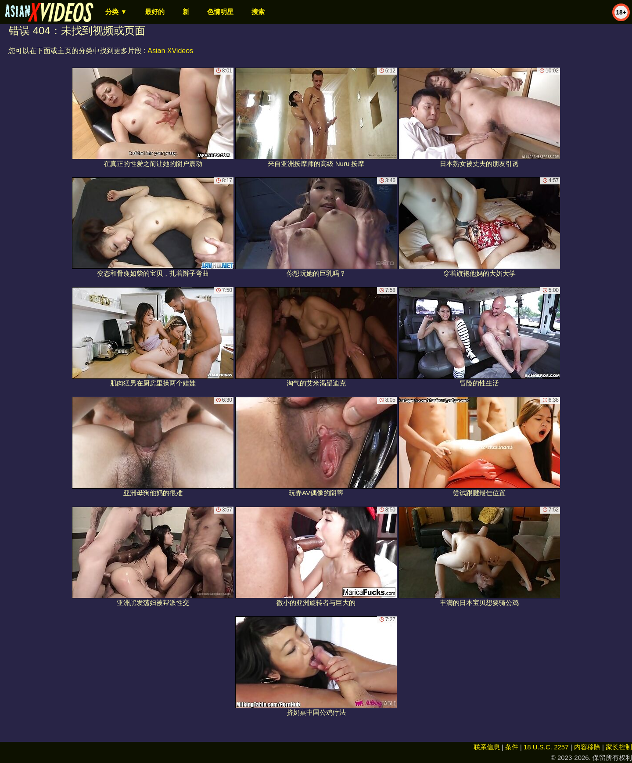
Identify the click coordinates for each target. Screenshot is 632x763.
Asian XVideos (170, 50)
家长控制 (619, 747)
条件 (511, 747)
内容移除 (587, 747)
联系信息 (487, 747)
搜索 (258, 11)
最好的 (155, 11)
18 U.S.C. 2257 (546, 747)
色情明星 (220, 11)
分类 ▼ (116, 11)
